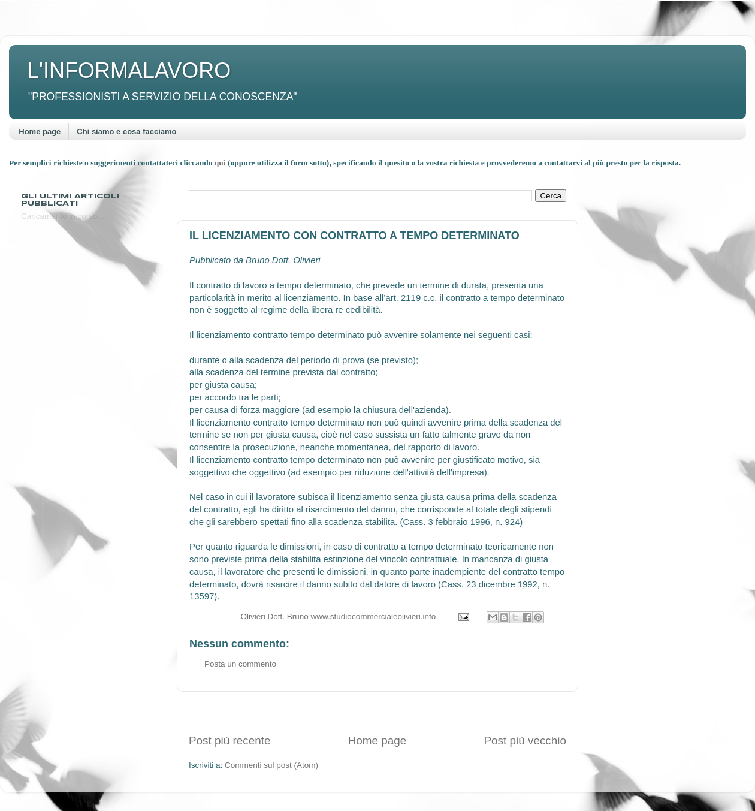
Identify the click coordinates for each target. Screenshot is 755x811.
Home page (40, 131)
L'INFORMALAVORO (129, 70)
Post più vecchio (525, 740)
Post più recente (230, 740)
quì (221, 162)
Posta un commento (240, 663)
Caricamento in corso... (62, 216)
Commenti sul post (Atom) (271, 765)
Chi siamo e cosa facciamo (126, 131)
